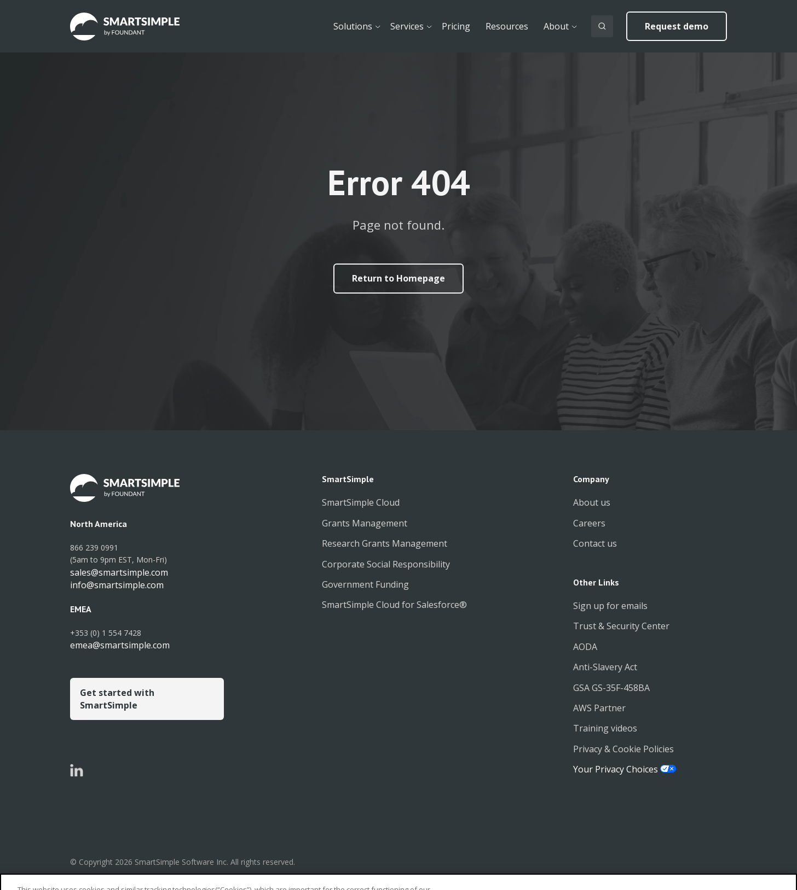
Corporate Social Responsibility (386, 564)
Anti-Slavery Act (605, 667)
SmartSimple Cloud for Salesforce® (394, 605)
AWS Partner (599, 708)
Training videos (605, 728)
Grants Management (364, 523)
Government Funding (365, 584)
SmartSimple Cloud (361, 502)
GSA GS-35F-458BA (611, 688)
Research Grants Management (384, 543)
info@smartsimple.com (117, 585)
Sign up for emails (610, 606)
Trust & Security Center (621, 626)
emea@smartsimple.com (120, 645)
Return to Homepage (398, 278)
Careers (589, 523)
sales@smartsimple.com (119, 572)
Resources (507, 26)
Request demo (676, 26)
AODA (585, 647)
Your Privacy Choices (616, 769)
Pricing (456, 26)
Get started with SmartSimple (117, 699)
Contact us (595, 543)
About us (591, 502)
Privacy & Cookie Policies (623, 749)
